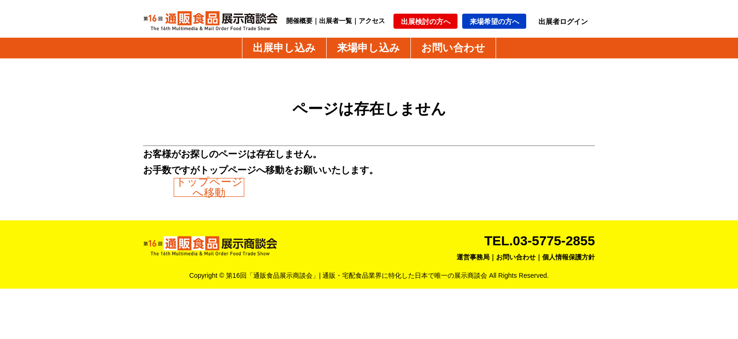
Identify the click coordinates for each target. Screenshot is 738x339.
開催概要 (299, 20)
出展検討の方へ (425, 21)
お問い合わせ (453, 48)
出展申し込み (284, 48)
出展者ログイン (563, 21)
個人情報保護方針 (568, 257)
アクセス (372, 20)
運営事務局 (473, 257)
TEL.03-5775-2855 (539, 241)
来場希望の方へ (494, 21)
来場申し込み (368, 48)
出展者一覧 (335, 20)
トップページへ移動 (209, 187)
